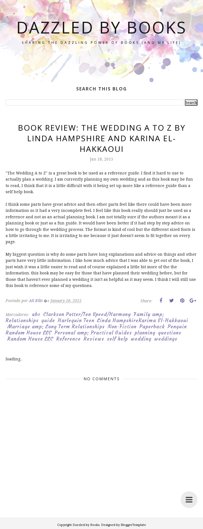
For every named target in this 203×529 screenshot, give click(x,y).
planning (145, 333)
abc (36, 314)
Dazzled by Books (101, 35)
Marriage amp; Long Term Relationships (56, 327)
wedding (141, 339)
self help (117, 339)
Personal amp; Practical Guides (93, 333)
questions (169, 333)
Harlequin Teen (76, 320)
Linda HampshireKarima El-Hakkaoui (142, 320)
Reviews (93, 339)
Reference (68, 339)
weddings (165, 339)
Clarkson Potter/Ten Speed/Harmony (87, 314)
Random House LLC (30, 339)
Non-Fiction (122, 327)
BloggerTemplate (133, 525)
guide (48, 320)
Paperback (152, 327)
